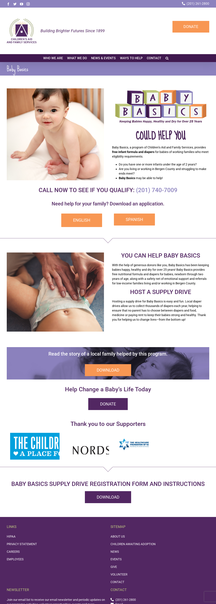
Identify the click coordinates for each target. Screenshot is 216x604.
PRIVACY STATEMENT (22, 544)
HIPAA (11, 536)
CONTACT (117, 582)
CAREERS (13, 551)
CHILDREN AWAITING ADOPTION (133, 544)
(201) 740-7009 (156, 190)
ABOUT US (118, 536)
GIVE (114, 567)
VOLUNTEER (119, 574)
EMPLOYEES (15, 559)
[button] (167, 58)
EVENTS (116, 559)
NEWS (115, 551)
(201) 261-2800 (198, 4)
